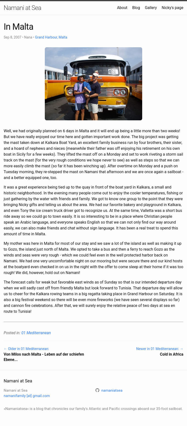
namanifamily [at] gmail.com (27, 396)
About (122, 7)
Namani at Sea (22, 7)
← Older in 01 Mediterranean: (47, 354)
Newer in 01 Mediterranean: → (140, 352)
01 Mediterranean (36, 333)
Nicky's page (172, 7)
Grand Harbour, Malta (51, 37)
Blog (136, 7)
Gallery (151, 7)
